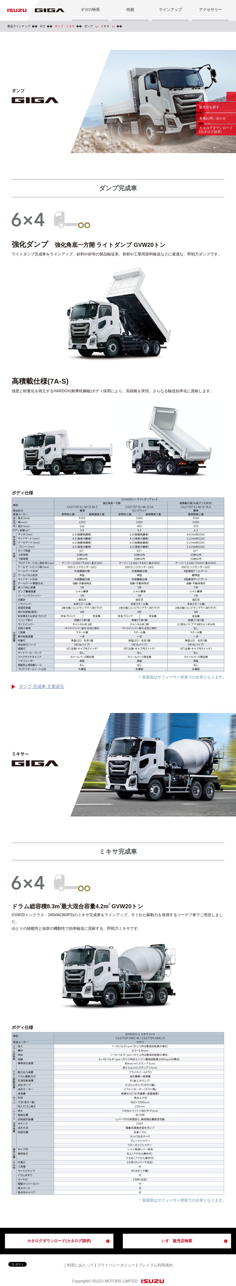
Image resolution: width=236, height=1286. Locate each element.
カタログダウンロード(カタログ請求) (59, 1241)
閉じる (231, 96)
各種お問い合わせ (212, 118)
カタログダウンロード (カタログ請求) (216, 130)
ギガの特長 (90, 10)
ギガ (42, 26)
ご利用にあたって (78, 1265)
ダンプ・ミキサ (65, 26)
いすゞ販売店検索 (177, 1241)
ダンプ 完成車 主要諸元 (41, 686)
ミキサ (105, 26)
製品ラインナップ (18, 26)
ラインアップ (170, 10)
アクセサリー (210, 10)
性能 (130, 10)
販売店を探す (209, 107)
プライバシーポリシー (116, 1265)
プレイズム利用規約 (155, 1265)
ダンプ (88, 26)
